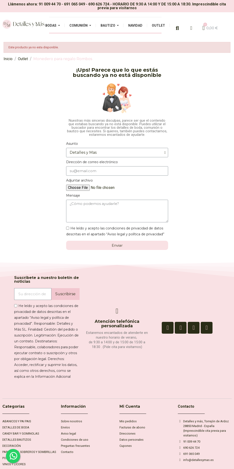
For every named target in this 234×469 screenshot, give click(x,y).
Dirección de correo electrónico (92, 162)
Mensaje (73, 195)
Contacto (186, 406)
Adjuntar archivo (79, 180)
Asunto (72, 143)
